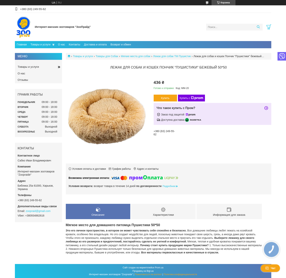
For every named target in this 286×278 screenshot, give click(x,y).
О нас (61, 44)
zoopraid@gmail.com (38, 211)
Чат (270, 268)
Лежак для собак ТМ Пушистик (172, 56)
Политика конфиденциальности (180, 274)
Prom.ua (159, 267)
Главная (22, 44)
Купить (165, 98)
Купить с (191, 98)
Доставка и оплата (95, 44)
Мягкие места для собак (135, 56)
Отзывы (23, 79)
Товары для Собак (107, 56)
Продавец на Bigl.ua (143, 271)
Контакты (74, 44)
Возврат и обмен (120, 44)
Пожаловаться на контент (148, 274)
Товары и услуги (41, 44)
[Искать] (258, 27)
